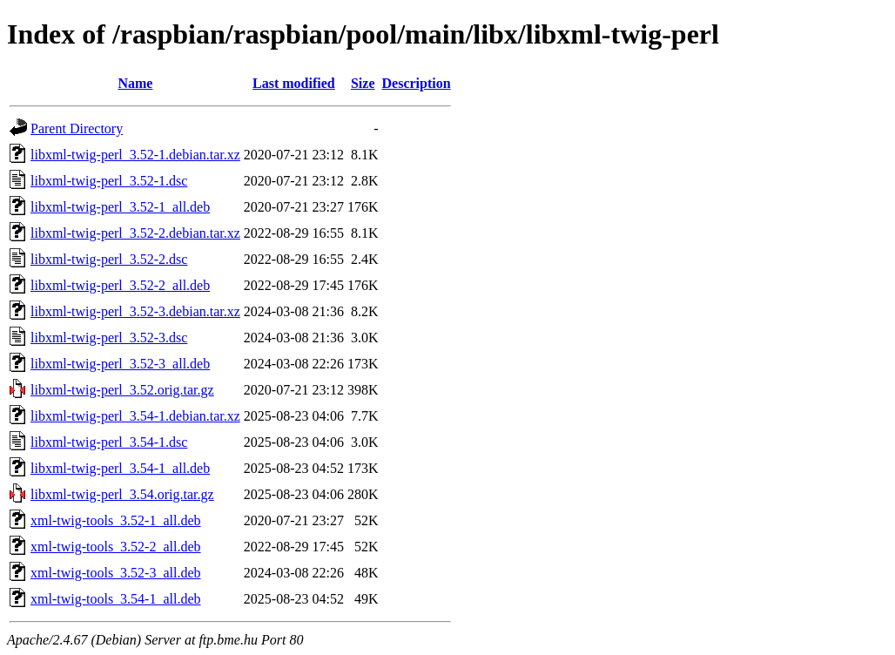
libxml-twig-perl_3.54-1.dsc (108, 442)
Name (135, 83)
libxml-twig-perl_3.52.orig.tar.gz (122, 389)
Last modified (293, 83)
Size (363, 83)
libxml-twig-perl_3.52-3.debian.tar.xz (135, 311)
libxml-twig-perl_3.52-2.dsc (108, 259)
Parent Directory (76, 128)
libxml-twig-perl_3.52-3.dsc (108, 337)
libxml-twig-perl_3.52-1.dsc (108, 180)
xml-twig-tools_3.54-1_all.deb (115, 598)
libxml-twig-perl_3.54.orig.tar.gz (122, 494)
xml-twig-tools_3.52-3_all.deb (115, 572)
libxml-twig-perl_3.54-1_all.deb (120, 468)
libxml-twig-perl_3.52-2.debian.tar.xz (135, 233)
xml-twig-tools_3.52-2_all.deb (115, 546)
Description (416, 83)
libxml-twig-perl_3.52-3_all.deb (120, 363)
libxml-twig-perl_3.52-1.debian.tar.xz (135, 154)
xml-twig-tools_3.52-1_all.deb (115, 520)
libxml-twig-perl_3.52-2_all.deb (120, 285)
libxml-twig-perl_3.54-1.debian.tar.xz (135, 416)
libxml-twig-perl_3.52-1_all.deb (120, 206)
